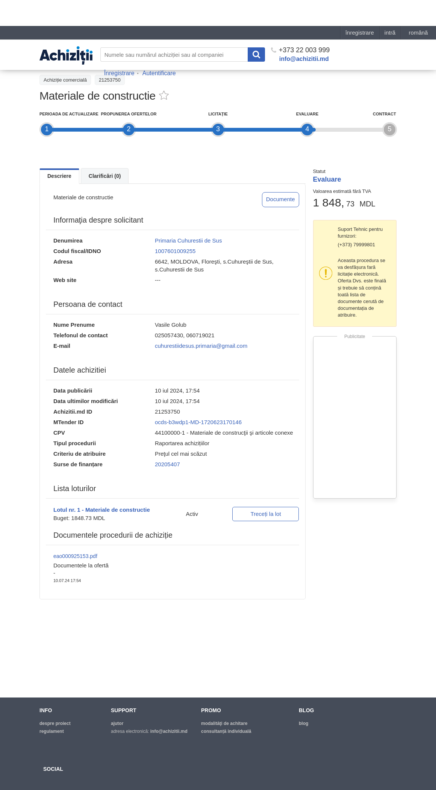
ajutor (117, 723)
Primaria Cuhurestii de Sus (188, 240)
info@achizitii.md (304, 33)
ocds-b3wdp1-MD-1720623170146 (198, 422)
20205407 (167, 464)
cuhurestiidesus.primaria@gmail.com (201, 346)
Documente (280, 199)
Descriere (59, 176)
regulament (51, 731)
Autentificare (159, 47)
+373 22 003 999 (300, 24)
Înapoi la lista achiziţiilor (69, 63)
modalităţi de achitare (224, 723)
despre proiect (55, 723)
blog (303, 723)
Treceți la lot (265, 514)
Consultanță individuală (226, 731)
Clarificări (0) (105, 176)
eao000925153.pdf (75, 556)
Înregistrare (119, 47)
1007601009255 (175, 251)
